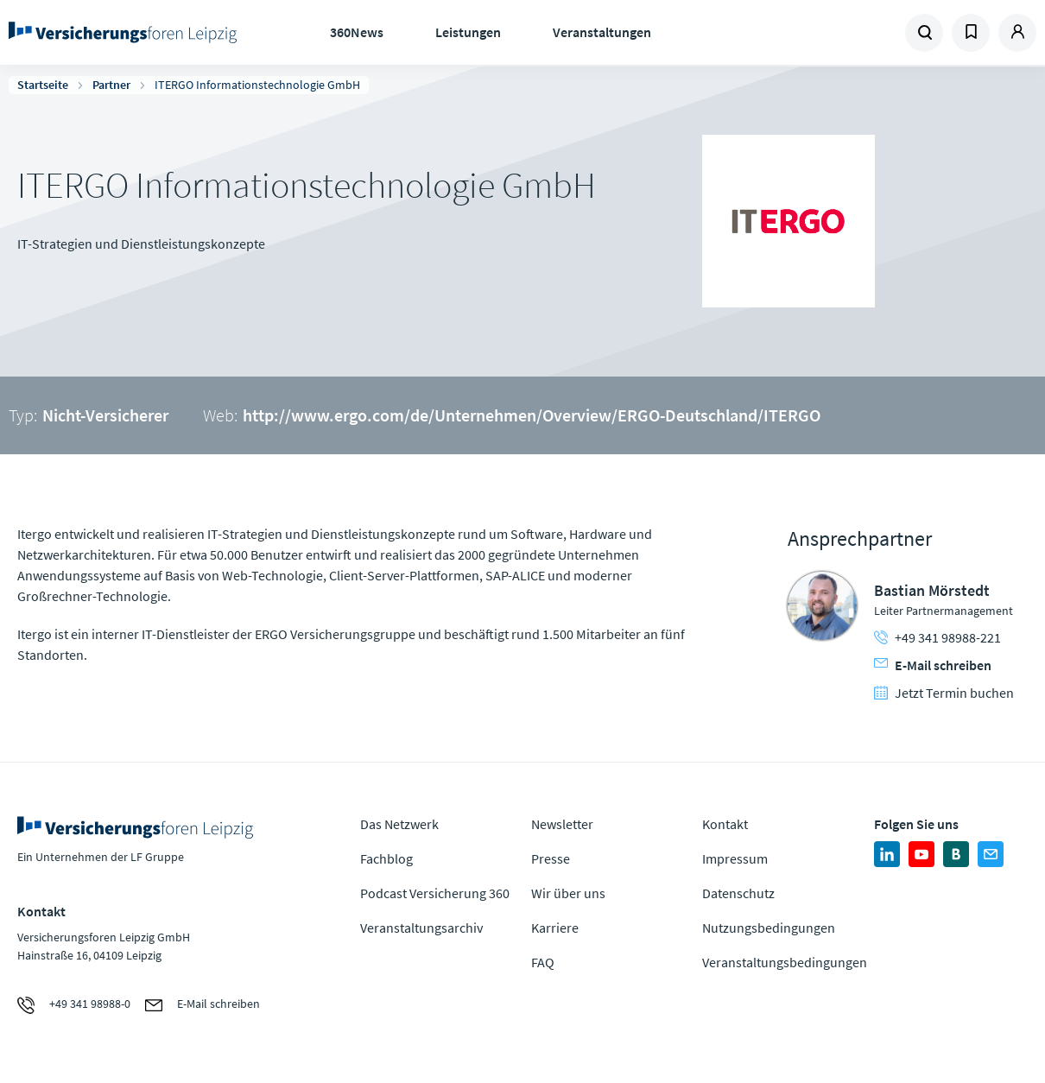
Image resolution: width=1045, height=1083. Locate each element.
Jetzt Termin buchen (944, 692)
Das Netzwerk (399, 824)
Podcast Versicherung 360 (435, 893)
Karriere (555, 927)
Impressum (735, 858)
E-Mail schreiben (932, 665)
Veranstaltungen (602, 32)
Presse (550, 858)
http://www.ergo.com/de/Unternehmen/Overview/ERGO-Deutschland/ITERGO (531, 415)
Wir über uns (568, 893)
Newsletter (562, 824)
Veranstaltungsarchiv (421, 927)
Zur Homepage (123, 33)
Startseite (42, 84)
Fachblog (386, 858)
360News (356, 32)
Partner (111, 84)
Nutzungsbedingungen (768, 927)
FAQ (542, 962)
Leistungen (468, 32)
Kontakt (725, 824)
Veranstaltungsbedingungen (784, 962)
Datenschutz (738, 893)
